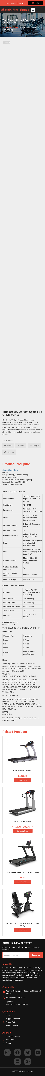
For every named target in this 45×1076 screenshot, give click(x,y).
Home (4, 27)
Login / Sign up (10, 3)
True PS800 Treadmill (22, 771)
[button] (33, 10)
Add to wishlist (7, 440)
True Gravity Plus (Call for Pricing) (22, 872)
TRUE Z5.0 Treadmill (22, 822)
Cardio (10, 27)
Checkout (22, 3)
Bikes (17, 27)
